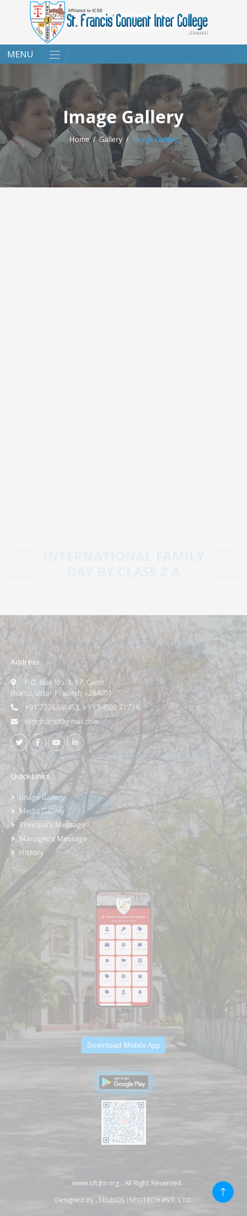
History (31, 852)
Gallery (110, 139)
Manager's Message (53, 838)
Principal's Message (52, 825)
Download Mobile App (123, 1045)
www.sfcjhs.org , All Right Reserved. (127, 1182)
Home (79, 139)
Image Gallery (42, 797)
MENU (20, 54)
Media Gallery (42, 811)
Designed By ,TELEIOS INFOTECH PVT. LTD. (123, 1199)
